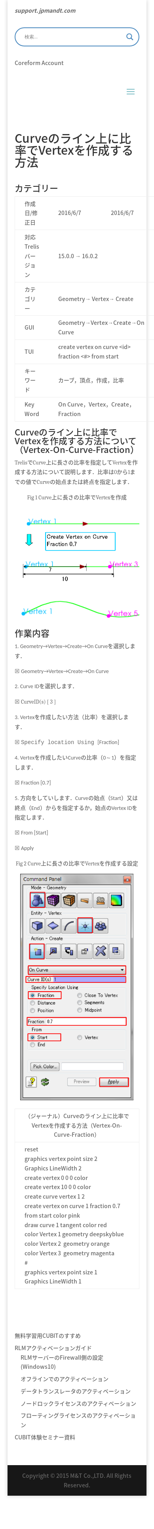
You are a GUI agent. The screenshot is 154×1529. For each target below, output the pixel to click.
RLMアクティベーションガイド (53, 1347)
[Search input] (73, 36)
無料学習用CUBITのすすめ (48, 1335)
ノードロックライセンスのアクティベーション (78, 1403)
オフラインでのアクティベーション (64, 1378)
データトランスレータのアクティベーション (76, 1391)
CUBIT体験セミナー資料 (45, 1437)
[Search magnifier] (129, 36)
